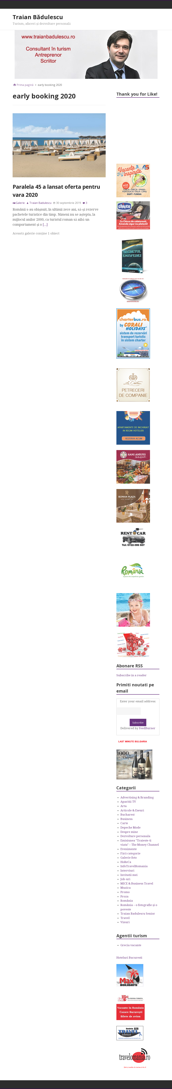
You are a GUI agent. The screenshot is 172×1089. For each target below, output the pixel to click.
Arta (123, 806)
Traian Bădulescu (38, 17)
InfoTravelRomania (134, 866)
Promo (125, 892)
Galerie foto (128, 857)
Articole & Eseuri (132, 810)
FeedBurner (147, 728)
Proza (124, 896)
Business (126, 819)
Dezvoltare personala (135, 836)
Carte (124, 823)
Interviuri (127, 870)
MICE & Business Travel (136, 883)
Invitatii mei (129, 875)
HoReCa (125, 862)
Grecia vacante (130, 945)
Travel (125, 918)
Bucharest (127, 814)
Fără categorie (130, 853)
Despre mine (129, 832)
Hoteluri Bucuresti (129, 957)
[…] (45, 225)
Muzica (125, 887)
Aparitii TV (128, 801)
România (126, 900)
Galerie (20, 203)
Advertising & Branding (137, 797)
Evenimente (128, 849)
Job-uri (125, 879)
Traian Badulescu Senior (137, 913)
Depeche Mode (130, 827)
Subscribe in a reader (131, 675)
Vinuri (125, 922)
